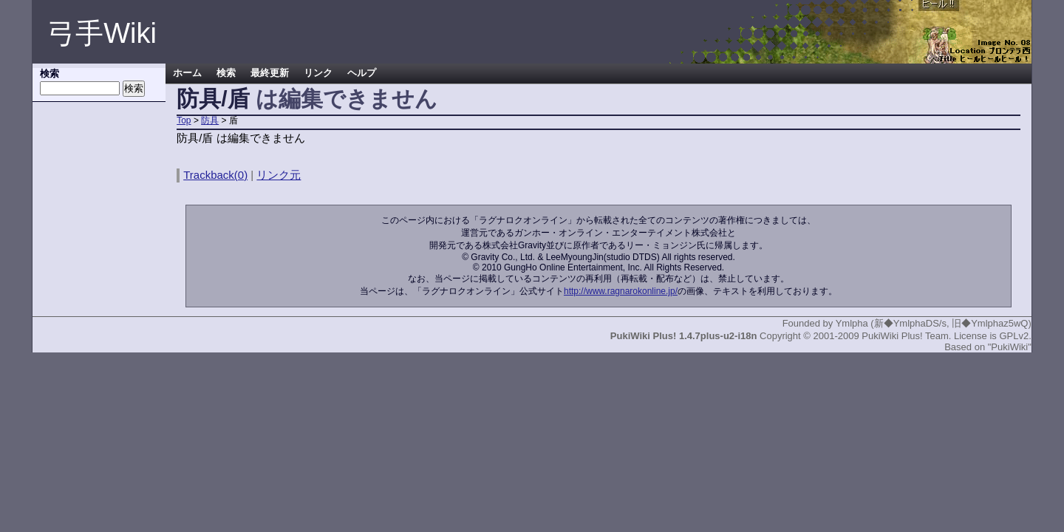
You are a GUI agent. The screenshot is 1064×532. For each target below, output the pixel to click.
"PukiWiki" (1009, 346)
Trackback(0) (215, 174)
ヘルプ (361, 73)
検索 (226, 73)
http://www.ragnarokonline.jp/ (621, 291)
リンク (318, 73)
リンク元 (278, 174)
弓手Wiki (102, 33)
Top (184, 120)
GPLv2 (1014, 335)
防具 (210, 120)
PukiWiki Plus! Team (905, 335)
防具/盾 (213, 98)
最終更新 (269, 73)
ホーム (187, 73)
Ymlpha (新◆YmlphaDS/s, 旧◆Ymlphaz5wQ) (933, 323)
